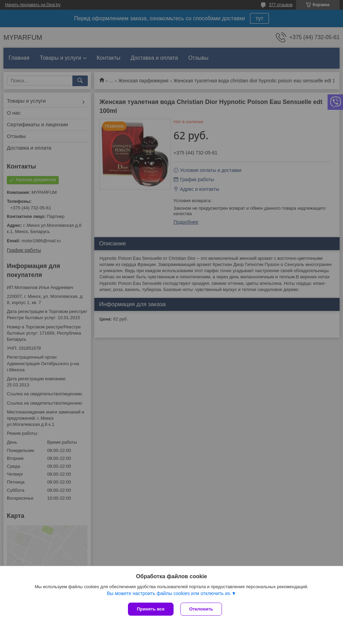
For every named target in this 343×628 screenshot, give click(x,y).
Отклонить (201, 609)
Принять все (151, 609)
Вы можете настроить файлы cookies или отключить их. (169, 593)
